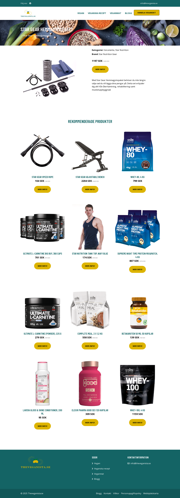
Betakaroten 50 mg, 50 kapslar (137, 333)
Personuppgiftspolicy (131, 493)
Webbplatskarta (150, 493)
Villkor (116, 493)
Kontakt (107, 493)
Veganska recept (97, 13)
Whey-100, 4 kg (137, 410)
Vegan (80, 13)
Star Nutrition (121, 50)
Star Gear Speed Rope (42, 176)
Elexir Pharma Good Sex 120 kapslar (90, 410)
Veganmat (115, 13)
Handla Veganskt (147, 12)
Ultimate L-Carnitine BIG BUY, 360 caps (42, 253)
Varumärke (109, 50)
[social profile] (30, 3)
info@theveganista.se (148, 3)
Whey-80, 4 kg (137, 176)
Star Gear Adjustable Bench (90, 176)
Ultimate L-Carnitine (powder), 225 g (42, 333)
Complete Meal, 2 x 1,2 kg (90, 333)
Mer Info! (100, 69)
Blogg (128, 13)
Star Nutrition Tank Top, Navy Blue (90, 253)
